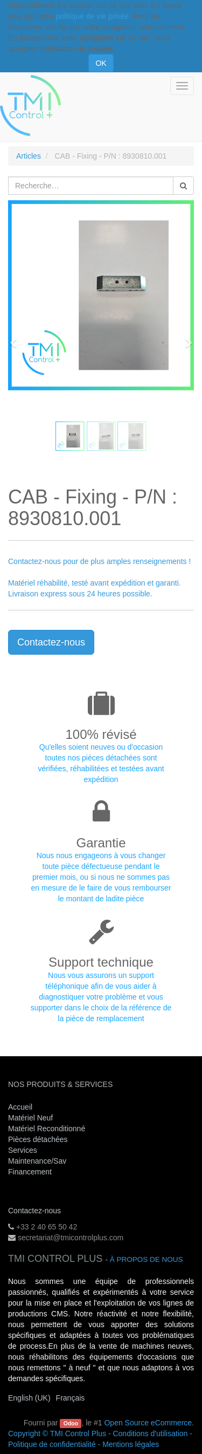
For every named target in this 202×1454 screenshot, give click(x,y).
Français (70, 1398)
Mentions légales (130, 1444)
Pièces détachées (38, 1139)
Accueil (20, 1107)
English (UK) (29, 1398)
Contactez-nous (51, 642)
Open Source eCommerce (148, 1422)
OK (100, 63)
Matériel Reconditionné (46, 1128)
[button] (17, 337)
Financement (30, 1171)
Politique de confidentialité (52, 1444)
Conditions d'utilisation (150, 1433)
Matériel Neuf (30, 1117)
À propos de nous (146, 1259)
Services (23, 1150)
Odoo (71, 1423)
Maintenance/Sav (37, 1161)
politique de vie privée (92, 16)
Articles (28, 156)
